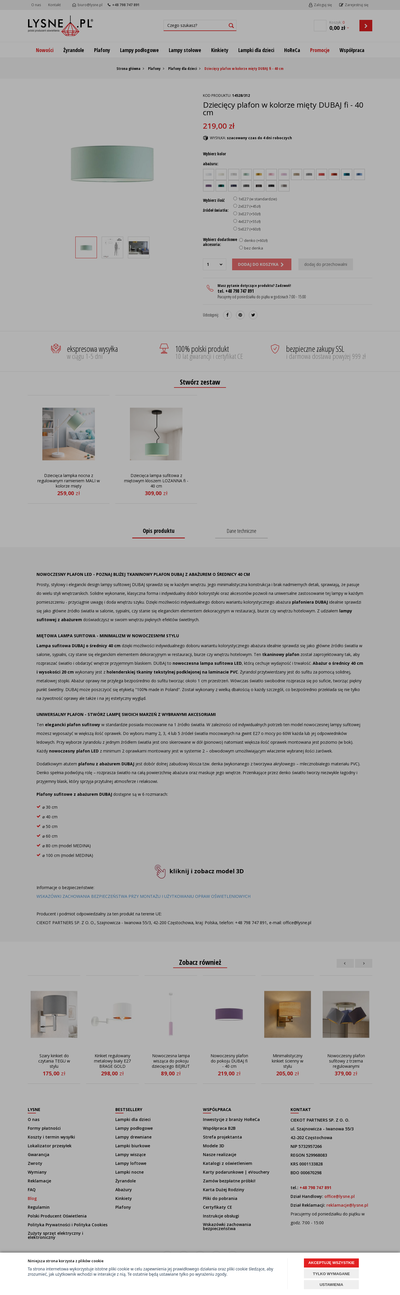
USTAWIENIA (331, 1284)
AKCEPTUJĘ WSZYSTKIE (331, 1262)
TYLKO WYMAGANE (331, 1274)
